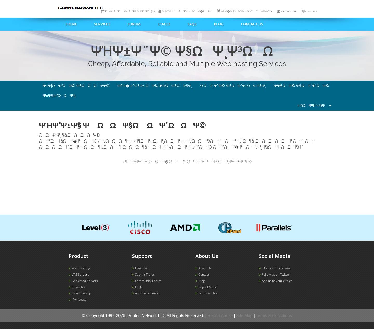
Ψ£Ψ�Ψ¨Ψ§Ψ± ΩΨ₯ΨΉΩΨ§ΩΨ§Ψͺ (154, 85)
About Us (204, 268)
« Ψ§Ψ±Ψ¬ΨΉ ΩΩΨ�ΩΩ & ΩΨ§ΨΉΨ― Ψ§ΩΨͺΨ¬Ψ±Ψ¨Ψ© (187, 161)
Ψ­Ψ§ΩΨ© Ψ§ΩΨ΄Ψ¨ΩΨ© (301, 85)
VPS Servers (80, 274)
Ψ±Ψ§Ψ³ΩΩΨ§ (59, 95)
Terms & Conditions (274, 315)
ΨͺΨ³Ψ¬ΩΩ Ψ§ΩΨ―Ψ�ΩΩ (185, 11)
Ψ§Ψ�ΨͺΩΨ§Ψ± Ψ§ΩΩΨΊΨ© (244, 11)
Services (102, 24)
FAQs (192, 24)
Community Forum (148, 281)
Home (71, 24)
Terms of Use (207, 293)
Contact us (252, 24)
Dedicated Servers (85, 281)
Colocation (79, 287)
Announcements (146, 293)
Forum (134, 24)
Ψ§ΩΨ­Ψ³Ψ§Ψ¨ (314, 105)
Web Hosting (81, 268)
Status (164, 24)
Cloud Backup (81, 293)
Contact (203, 274)
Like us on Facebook (276, 268)
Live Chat (311, 11)
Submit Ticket (144, 274)
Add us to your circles (277, 281)
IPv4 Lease (79, 299)
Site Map (244, 315)
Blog (219, 24)
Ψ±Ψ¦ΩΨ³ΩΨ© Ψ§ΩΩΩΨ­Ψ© (76, 85)
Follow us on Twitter (276, 274)
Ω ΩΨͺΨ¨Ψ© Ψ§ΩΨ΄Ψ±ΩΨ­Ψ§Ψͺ (233, 85)
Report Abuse (208, 287)
